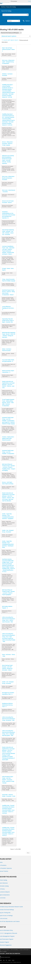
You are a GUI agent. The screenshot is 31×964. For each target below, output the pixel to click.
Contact (5, 951)
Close (29, 1)
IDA (4, 960)
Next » (28, 853)
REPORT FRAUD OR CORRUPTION (13, 953)
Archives (3, 7)
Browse (13, 21)
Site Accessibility (14, 949)
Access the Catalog (11, 7)
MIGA (9, 960)
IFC (6, 960)
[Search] (15, 15)
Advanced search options (9, 36)
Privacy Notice (6, 949)
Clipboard (25, 20)
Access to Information (24, 949)
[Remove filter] (20, 33)
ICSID (13, 960)
